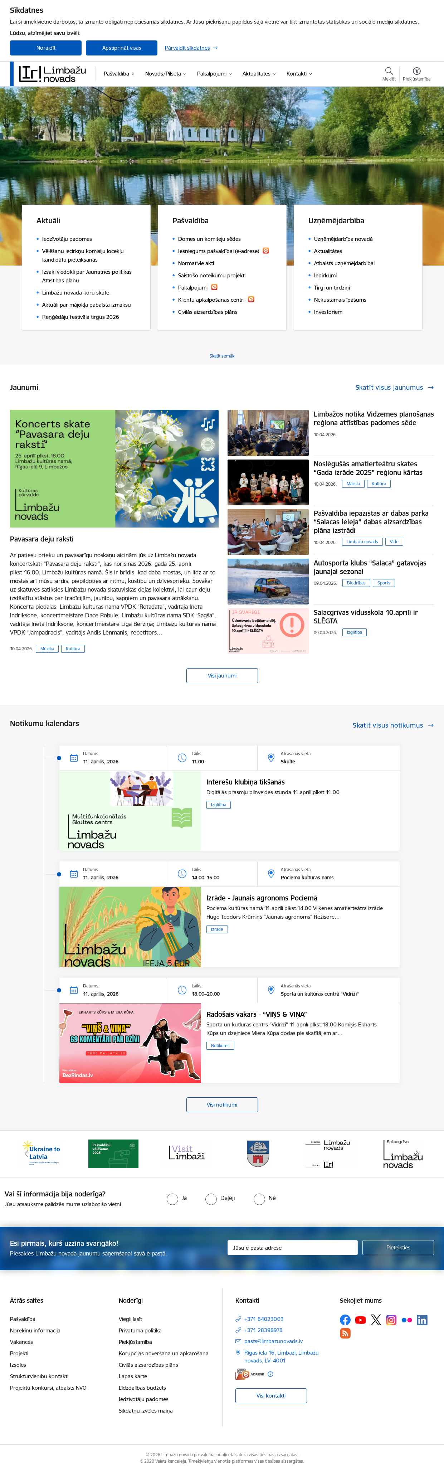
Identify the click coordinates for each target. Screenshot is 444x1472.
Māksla (353, 483)
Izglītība (354, 632)
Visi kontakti (271, 1395)
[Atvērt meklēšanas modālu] (389, 75)
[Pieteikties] (398, 1247)
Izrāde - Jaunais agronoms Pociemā (261, 898)
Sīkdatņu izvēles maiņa (146, 1410)
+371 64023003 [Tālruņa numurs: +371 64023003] (264, 1319)
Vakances (21, 1342)
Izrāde (217, 929)
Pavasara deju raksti (42, 539)
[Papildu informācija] (270, 1374)
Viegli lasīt (130, 1319)
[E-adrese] (249, 1374)
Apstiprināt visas (121, 47)
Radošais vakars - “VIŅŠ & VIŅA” (256, 1014)
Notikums (220, 1045)
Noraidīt (45, 47)
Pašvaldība (22, 1319)
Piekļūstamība (135, 1342)
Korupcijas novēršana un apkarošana (164, 1353)
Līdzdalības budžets (142, 1387)
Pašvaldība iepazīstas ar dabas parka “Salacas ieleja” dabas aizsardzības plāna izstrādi (371, 522)
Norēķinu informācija (35, 1330)
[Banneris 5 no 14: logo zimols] (331, 1153)
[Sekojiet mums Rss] (345, 1333)
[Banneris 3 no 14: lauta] (186, 1153)
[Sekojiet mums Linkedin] (422, 1320)
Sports (383, 583)
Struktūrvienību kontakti (39, 1376)
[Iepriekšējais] (26, 1154)
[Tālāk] (418, 1154)
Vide (394, 541)
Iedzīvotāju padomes (144, 1399)
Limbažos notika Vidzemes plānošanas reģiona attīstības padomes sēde (374, 418)
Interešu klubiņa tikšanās (245, 782)
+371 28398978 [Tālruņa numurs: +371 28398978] (263, 1330)
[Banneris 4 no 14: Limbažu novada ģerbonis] (258, 1153)
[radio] (177, 1198)
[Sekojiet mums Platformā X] (376, 1320)
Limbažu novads (362, 541)
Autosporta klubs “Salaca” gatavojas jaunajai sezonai (370, 567)
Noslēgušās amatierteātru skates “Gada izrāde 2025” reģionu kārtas (368, 468)
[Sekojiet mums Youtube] (360, 1319)
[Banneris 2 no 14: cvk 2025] (113, 1153)
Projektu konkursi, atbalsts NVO (48, 1387)
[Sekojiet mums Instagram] (391, 1320)
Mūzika (47, 648)
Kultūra (73, 648)
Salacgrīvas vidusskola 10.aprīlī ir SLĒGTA (366, 616)
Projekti (19, 1353)
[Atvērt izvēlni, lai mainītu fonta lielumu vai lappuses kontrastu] (416, 75)
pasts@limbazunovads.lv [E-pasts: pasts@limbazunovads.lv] (273, 1341)
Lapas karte (133, 1376)
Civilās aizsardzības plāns (148, 1364)
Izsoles (18, 1364)
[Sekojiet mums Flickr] (406, 1319)
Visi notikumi (222, 1104)
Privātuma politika (140, 1330)
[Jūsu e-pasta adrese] (293, 1247)
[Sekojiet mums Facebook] (345, 1320)
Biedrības (356, 583)
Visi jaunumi (222, 675)
